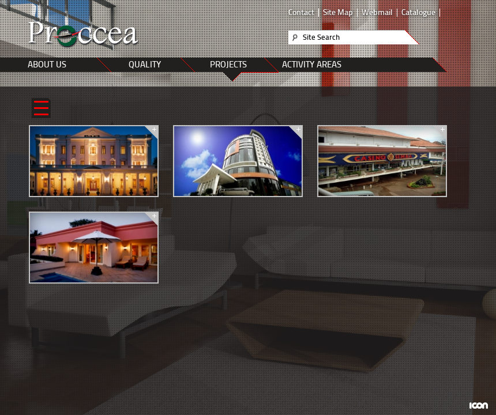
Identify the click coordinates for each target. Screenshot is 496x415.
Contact (301, 13)
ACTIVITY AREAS (311, 64)
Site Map (338, 13)
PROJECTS (228, 64)
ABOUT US (47, 64)
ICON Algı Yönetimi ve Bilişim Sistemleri (478, 405)
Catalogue (418, 13)
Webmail (377, 13)
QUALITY (145, 64)
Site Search (321, 37)
